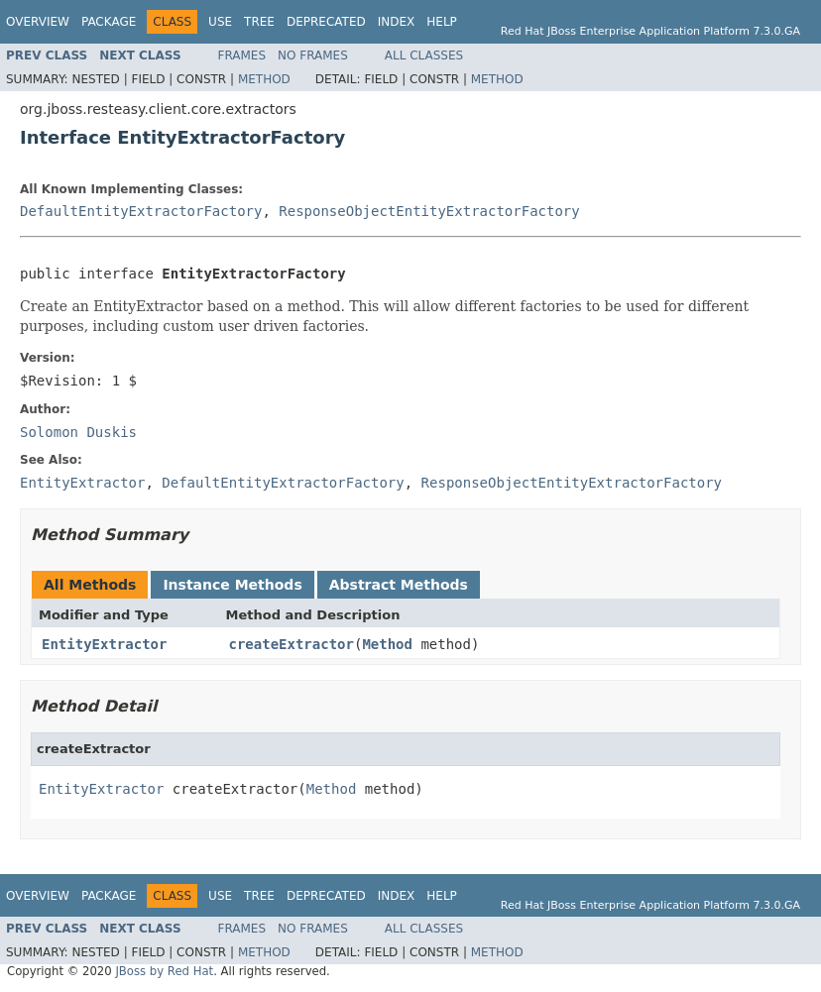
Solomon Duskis (78, 432)
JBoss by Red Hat (164, 971)
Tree (259, 22)
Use (220, 22)
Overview (37, 22)
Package (108, 22)
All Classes (424, 55)
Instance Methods (232, 585)
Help (441, 22)
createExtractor (291, 644)
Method (264, 79)
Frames (242, 55)
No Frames (313, 55)
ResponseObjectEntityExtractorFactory (429, 211)
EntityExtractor (104, 644)
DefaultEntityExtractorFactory (141, 211)
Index (396, 22)
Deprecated (326, 22)
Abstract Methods (398, 585)
